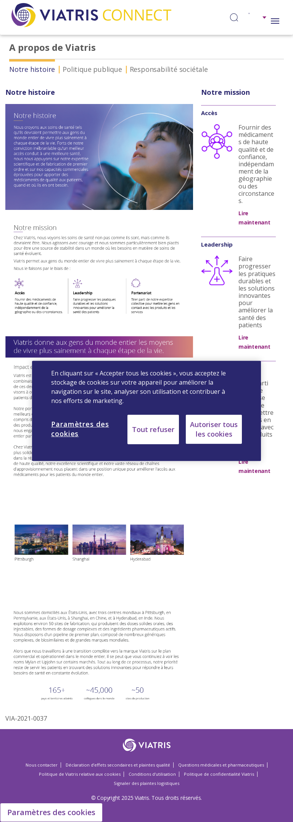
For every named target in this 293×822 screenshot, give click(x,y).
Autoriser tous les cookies (214, 429)
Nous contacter (42, 764)
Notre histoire (32, 69)
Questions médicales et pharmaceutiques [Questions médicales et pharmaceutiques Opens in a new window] (221, 764)
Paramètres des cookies (51, 812)
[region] (146, 411)
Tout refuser (153, 429)
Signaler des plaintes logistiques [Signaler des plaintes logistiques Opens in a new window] (146, 783)
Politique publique (92, 69)
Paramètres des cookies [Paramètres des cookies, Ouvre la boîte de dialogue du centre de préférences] (80, 428)
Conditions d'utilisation (152, 774)
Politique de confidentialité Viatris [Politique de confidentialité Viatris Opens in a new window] (219, 774)
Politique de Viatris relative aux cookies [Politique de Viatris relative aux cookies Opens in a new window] (80, 774)
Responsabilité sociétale (169, 69)
